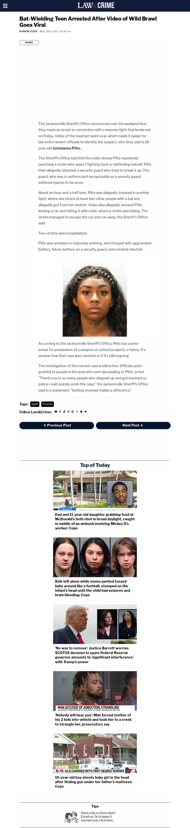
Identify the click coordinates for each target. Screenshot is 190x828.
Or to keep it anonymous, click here (97, 818)
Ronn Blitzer (28, 31)
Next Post (133, 425)
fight (34, 404)
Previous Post (57, 425)
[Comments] (19, 36)
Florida (47, 404)
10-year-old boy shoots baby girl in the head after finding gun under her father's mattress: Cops (93, 782)
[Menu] (5, 6)
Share (29, 42)
